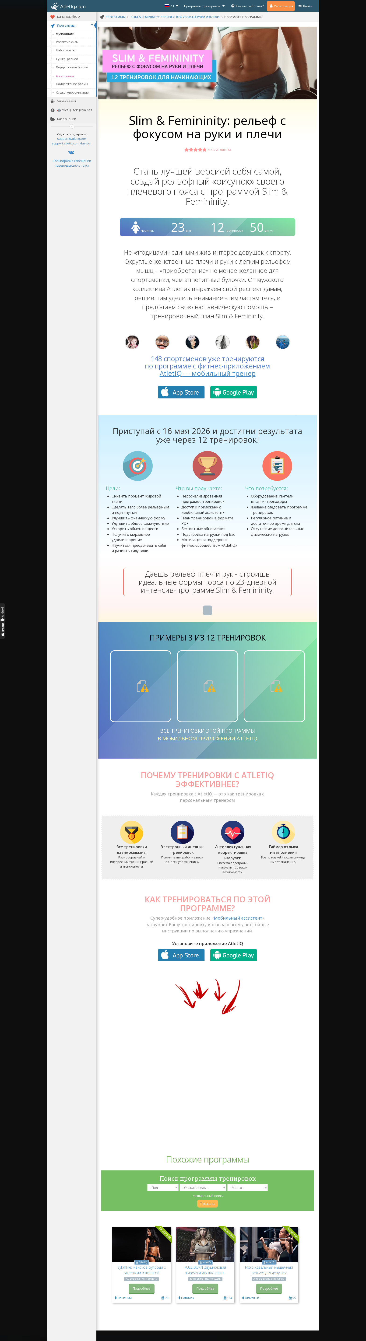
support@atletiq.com (72, 139)
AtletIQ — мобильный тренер (208, 384)
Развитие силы (67, 42)
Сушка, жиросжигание (72, 92)
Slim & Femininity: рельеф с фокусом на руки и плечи (175, 17)
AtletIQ (143, 1274)
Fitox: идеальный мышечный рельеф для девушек (269, 1281)
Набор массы (65, 50)
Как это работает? (247, 6)
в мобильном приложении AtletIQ (207, 749)
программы (116, 17)
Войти (305, 6)
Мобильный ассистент (238, 929)
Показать (207, 1215)
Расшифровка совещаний (72, 161)
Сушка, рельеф (67, 59)
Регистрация (281, 6)
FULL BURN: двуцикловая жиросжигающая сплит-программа (205, 1284)
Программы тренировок (205, 6)
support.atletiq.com (65, 143)
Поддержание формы (72, 67)
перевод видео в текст (72, 165)
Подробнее (142, 1300)
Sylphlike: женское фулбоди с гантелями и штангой (141, 1281)
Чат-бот (86, 143)
